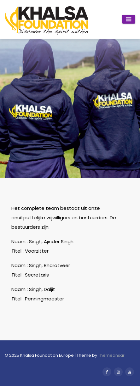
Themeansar (111, 355)
